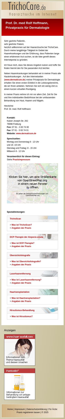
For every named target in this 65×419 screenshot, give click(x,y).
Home (10, 409)
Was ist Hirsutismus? (22, 316)
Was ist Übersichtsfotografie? (26, 261)
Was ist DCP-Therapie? (23, 243)
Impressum (20, 409)
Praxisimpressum (21, 159)
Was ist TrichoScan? (22, 225)
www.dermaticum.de (15, 79)
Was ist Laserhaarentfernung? (26, 280)
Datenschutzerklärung (37, 409)
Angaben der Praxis (21, 228)
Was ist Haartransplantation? (26, 298)
